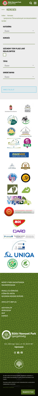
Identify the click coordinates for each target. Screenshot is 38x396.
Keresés (10, 15)
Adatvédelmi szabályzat (8, 387)
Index (3, 15)
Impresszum (18, 347)
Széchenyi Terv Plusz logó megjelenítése (14, 49)
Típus (5, 61)
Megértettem (28, 392)
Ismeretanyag (8, 72)
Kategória (7, 26)
